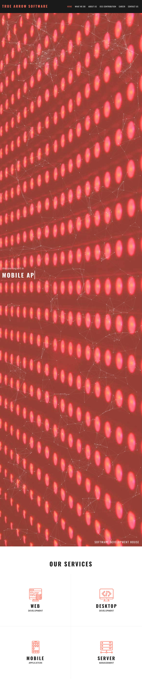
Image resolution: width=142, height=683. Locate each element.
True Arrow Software (25, 6)
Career (122, 6)
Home (69, 6)
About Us (92, 6)
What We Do (80, 6)
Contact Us (133, 6)
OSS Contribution (108, 6)
